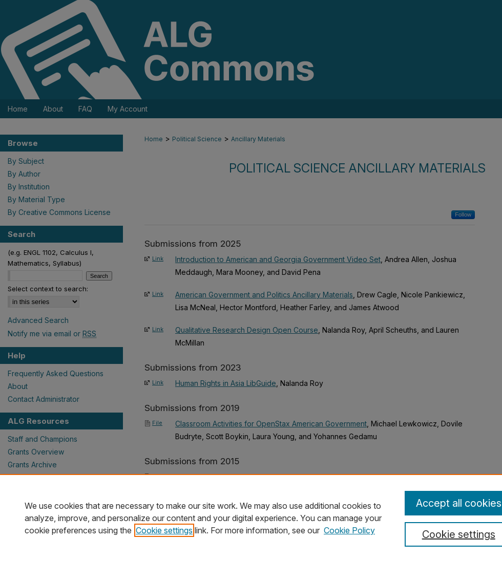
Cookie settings (164, 530)
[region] (251, 517)
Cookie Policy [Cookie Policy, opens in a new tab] (349, 530)
